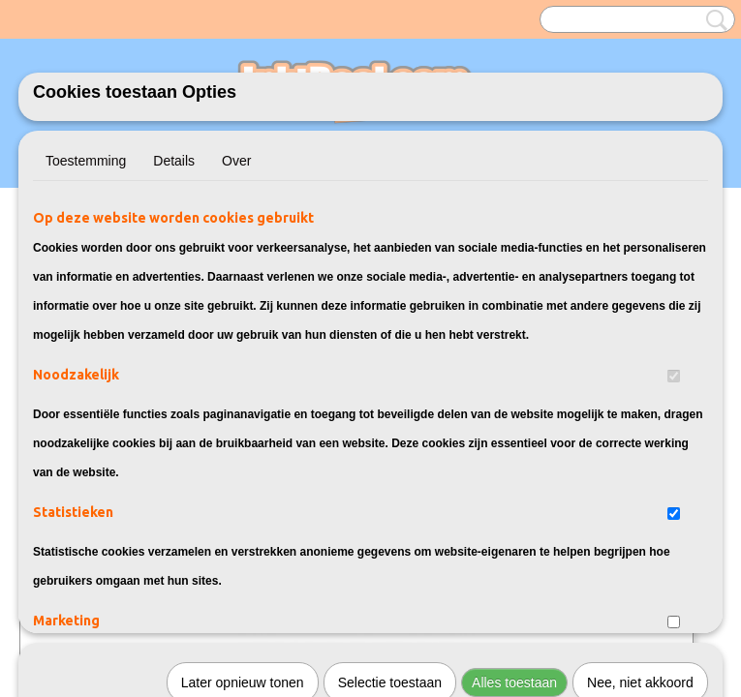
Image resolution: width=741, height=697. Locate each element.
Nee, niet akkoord (640, 417)
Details (174, 160)
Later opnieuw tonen (242, 417)
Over (236, 160)
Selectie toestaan (390, 417)
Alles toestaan (514, 417)
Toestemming (86, 160)
